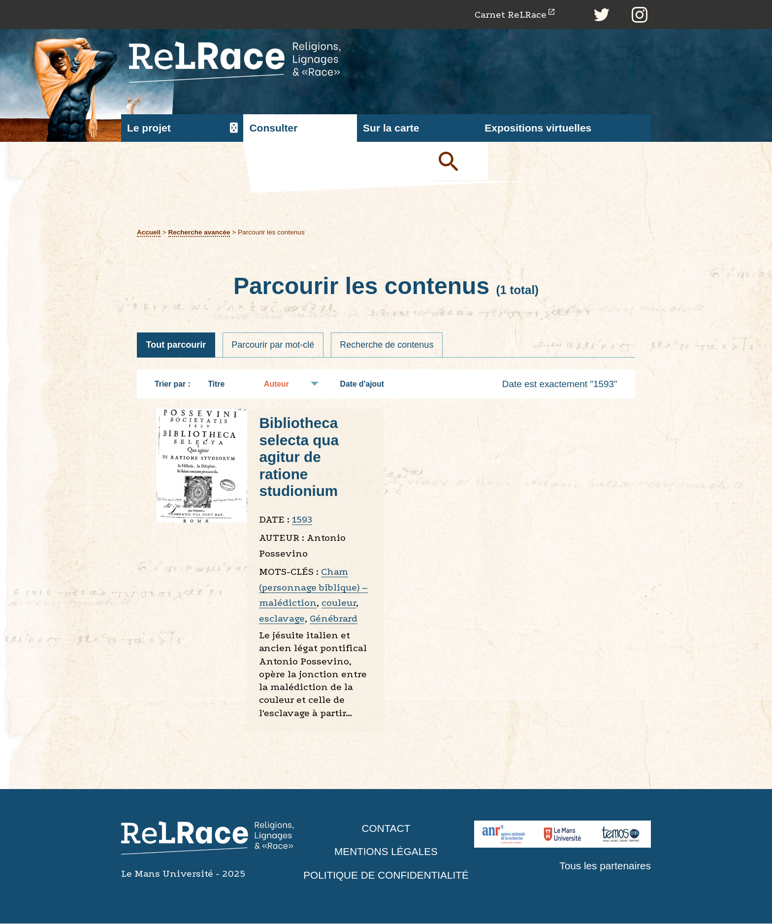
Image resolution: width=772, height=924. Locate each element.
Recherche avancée (199, 232)
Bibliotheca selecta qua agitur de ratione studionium (299, 458)
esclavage (282, 619)
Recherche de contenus (388, 345)
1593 (302, 520)
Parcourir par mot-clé (273, 345)
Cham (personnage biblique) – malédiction (313, 588)
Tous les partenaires (604, 866)
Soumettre (459, 161)
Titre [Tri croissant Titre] (221, 384)
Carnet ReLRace (510, 14)
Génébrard (333, 619)
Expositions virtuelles (537, 128)
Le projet (149, 128)
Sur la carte (391, 128)
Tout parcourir (176, 345)
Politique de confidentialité (386, 875)
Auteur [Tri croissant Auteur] (281, 384)
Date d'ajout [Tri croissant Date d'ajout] (367, 384)
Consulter (273, 128)
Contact (386, 828)
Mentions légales (386, 852)
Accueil (149, 232)
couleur (339, 603)
